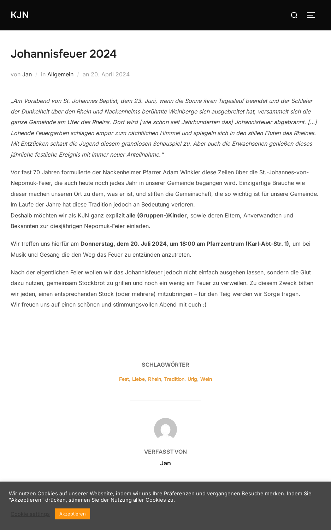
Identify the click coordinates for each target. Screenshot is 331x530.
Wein (206, 379)
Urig (192, 379)
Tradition (174, 379)
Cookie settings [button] (30, 514)
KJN (20, 15)
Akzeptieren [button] (72, 514)
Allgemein (60, 74)
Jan (27, 74)
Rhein (154, 379)
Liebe (138, 379)
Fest (124, 379)
